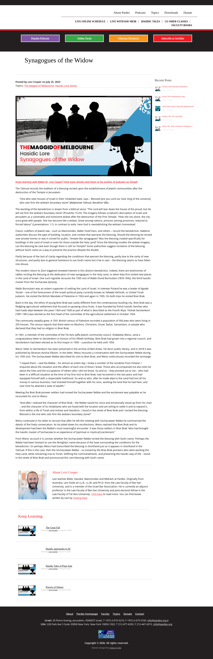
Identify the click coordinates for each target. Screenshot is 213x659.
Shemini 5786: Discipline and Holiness (175, 87)
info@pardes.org (162, 624)
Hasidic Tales (150, 21)
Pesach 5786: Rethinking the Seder (173, 96)
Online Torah (84, 38)
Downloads (171, 12)
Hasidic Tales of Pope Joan (59, 566)
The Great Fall (53, 527)
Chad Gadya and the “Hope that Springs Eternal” (178, 106)
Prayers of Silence (55, 587)
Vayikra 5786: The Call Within (172, 116)
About (69, 613)
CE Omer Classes (176, 21)
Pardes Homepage (87, 613)
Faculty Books (181, 25)
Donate (187, 12)
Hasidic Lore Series (66, 85)
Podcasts (140, 12)
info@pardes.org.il (157, 620)
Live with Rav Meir (123, 21)
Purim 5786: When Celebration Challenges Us (177, 126)
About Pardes (122, 12)
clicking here (80, 498)
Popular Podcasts (40, 38)
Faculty (105, 613)
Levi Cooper (53, 530)
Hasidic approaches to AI (58, 549)
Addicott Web (115, 647)
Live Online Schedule (90, 21)
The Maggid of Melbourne (39, 85)
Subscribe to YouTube (172, 38)
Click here (96, 494)
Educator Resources (128, 38)
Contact (139, 613)
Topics (155, 12)
